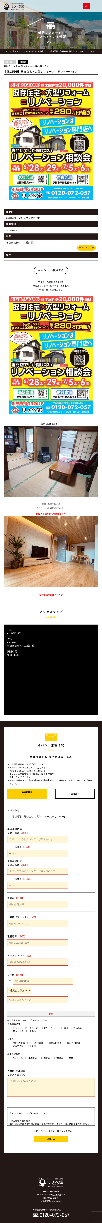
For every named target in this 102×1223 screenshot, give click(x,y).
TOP (5, 51)
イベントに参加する (51, 270)
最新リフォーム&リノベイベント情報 (28, 51)
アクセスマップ (86, 247)
